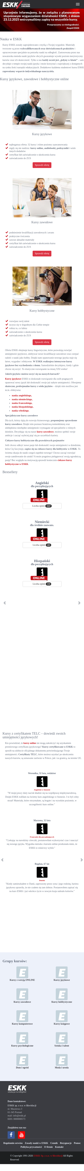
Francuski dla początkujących (42, 837)
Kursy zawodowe (42, 222)
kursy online (29, 743)
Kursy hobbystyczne (42, 310)
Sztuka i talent (61, 1039)
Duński (42, 880)
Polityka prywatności (31, 1147)
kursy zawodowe (45, 431)
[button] (8, 602)
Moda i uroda (62, 1061)
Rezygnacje (65, 1143)
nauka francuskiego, (22, 403)
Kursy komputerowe (22, 1017)
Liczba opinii (42, 505)
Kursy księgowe (62, 1017)
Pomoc (77, 1143)
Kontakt (59, 1147)
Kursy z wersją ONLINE (22, 973)
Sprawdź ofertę (42, 165)
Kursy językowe (42, 134)
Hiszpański (42, 562)
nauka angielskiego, (22, 395)
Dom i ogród (22, 1061)
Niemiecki (42, 523)
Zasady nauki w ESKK (36, 1143)
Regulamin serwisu (13, 1143)
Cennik (54, 1143)
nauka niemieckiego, (22, 399)
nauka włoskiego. (20, 410)
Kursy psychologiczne (22, 1039)
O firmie (48, 1147)
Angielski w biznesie (42, 790)
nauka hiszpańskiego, (22, 407)
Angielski (42, 484)
